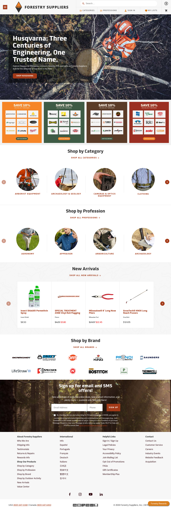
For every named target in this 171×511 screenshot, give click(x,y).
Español (63, 445)
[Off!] (73, 357)
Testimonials (23, 449)
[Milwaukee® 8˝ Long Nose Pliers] (103, 304)
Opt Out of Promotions (113, 461)
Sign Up (113, 408)
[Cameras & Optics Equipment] (105, 184)
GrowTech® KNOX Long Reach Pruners (135, 312)
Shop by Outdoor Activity (29, 478)
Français (64, 453)
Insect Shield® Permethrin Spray (34, 312)
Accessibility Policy (112, 453)
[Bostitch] (98, 370)
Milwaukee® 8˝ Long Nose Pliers (102, 312)
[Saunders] (149, 357)
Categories (87, 10)
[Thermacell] (149, 370)
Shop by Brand (24, 474)
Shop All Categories (85, 158)
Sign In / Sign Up (110, 440)
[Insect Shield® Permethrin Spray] (34, 304)
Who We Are (23, 440)
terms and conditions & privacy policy (93, 425)
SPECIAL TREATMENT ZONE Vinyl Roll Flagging (67, 312)
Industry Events (152, 453)
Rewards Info (23, 457)
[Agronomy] (28, 243)
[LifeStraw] (21, 370)
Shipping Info (23, 445)
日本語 (63, 465)
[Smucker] (47, 370)
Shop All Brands (85, 347)
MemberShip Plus (111, 474)
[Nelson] (73, 370)
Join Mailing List (110, 457)
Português (65, 449)
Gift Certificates (110, 470)
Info (62, 440)
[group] (28, 184)
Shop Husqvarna (24, 76)
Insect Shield (25, 317)
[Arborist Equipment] (28, 184)
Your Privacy (108, 449)
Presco (57, 317)
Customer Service (154, 445)
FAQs (105, 465)
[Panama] (124, 370)
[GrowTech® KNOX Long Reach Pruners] (137, 304)
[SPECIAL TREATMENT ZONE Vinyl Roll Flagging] (68, 304)
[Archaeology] (143, 243)
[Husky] (47, 357)
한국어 (63, 478)
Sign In (129, 10)
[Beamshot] (21, 357)
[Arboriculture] (105, 243)
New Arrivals (23, 482)
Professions (108, 10)
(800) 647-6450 (44, 505)
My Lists (151, 10)
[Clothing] (143, 184)
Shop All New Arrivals (85, 275)
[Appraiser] (66, 243)
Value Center (23, 486)
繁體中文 (64, 474)
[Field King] (98, 357)
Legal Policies (109, 445)
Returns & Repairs (25, 453)
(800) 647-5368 (20, 505)
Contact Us (150, 440)
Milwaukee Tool (94, 317)
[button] (167, 182)
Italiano (63, 461)
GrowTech (126, 317)
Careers (149, 449)
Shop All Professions (85, 218)
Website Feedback (154, 457)
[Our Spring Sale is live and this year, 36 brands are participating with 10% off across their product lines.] (22, 122)
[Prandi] (124, 357)
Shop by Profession (26, 470)
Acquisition (150, 461)
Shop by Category (25, 465)
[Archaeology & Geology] (66, 184)
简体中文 (64, 470)
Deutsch (64, 457)
